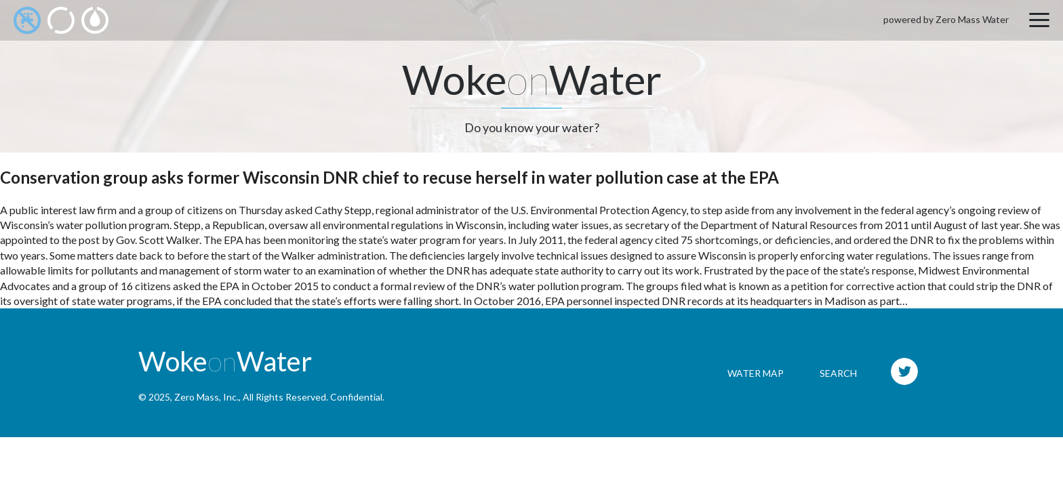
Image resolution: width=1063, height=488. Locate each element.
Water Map (755, 373)
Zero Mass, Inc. (206, 397)
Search (838, 373)
